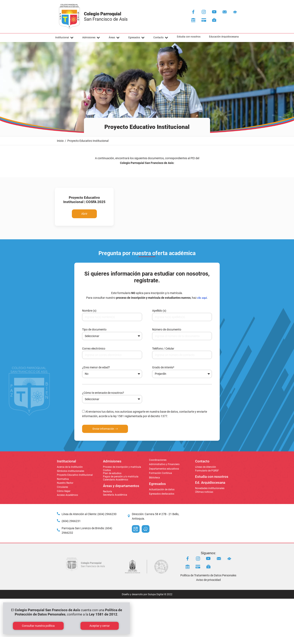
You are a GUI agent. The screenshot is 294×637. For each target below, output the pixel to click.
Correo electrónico (93, 348)
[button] (64, 37)
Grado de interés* (163, 367)
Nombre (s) (89, 310)
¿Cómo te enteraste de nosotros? (103, 392)
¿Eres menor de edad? (96, 367)
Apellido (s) (159, 310)
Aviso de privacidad (208, 579)
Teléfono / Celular (163, 348)
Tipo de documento (94, 329)
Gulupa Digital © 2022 (160, 594)
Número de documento (166, 329)
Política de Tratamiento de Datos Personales (208, 575)
